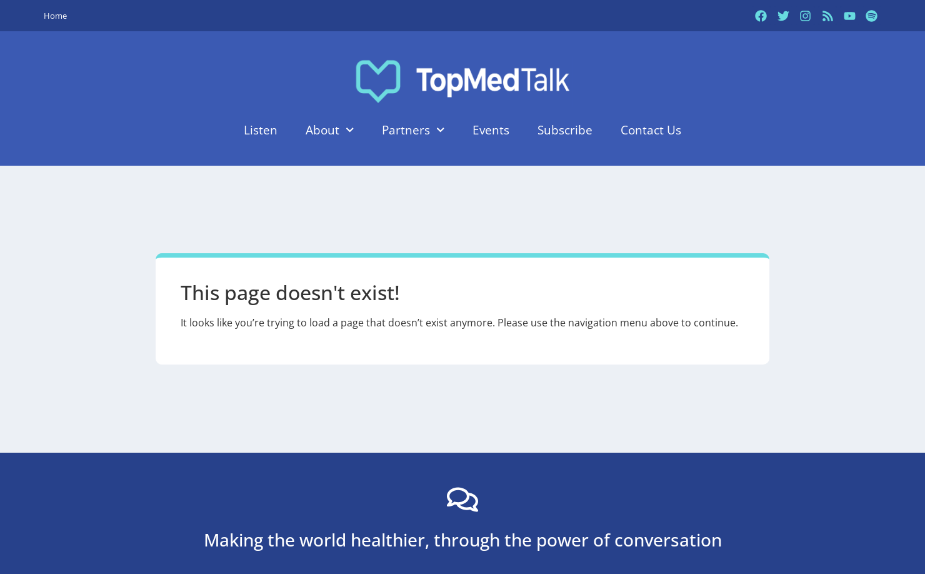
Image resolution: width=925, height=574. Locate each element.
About (330, 129)
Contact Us (651, 129)
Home (55, 15)
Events (490, 129)
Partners (413, 129)
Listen (261, 129)
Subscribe (565, 129)
